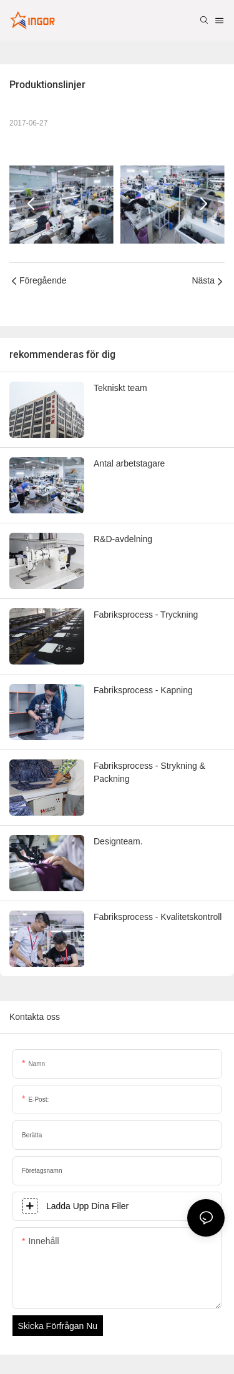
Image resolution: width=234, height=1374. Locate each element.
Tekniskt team (120, 388)
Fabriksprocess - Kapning (143, 690)
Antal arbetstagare (129, 463)
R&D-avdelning (123, 539)
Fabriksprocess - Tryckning (146, 615)
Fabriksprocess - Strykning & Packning (149, 772)
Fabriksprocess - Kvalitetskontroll (158, 917)
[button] (31, 204)
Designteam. (118, 841)
